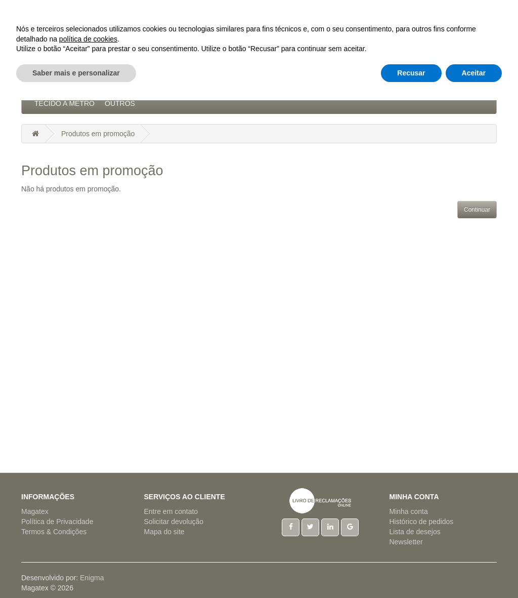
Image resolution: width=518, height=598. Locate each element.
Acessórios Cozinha (74, 83)
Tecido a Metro (64, 103)
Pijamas (350, 83)
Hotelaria (273, 83)
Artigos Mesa (216, 83)
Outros (120, 103)
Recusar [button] (411, 570)
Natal (314, 83)
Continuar (477, 209)
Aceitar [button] (474, 570)
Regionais (395, 83)
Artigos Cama (152, 83)
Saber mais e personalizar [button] (76, 570)
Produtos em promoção (98, 134)
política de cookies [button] (88, 536)
